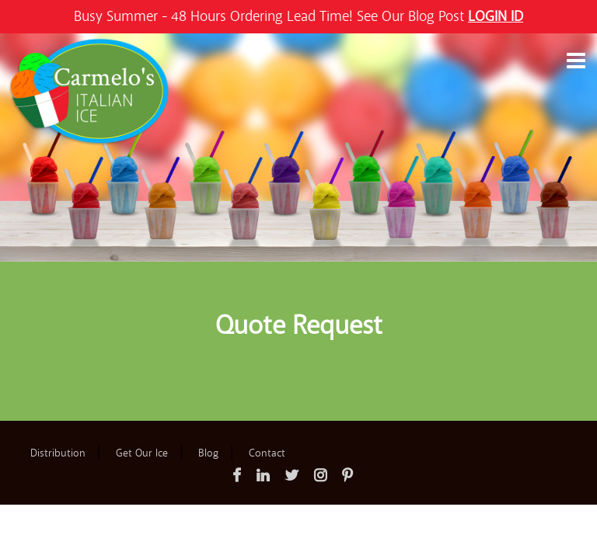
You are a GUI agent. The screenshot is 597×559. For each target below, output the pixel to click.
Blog (208, 453)
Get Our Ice (142, 453)
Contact (267, 453)
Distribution (58, 453)
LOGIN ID (495, 16)
